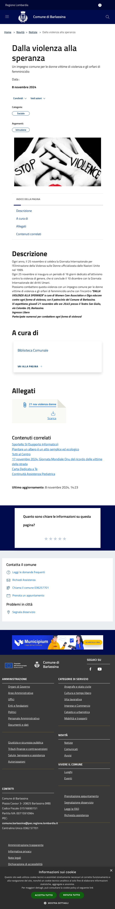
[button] (57, 903)
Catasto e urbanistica (77, 712)
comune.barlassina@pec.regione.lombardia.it (30, 823)
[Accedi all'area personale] (100, 5)
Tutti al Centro (21, 454)
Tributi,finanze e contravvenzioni (28, 749)
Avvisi (68, 755)
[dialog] (57, 888)
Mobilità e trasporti (75, 718)
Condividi (20, 98)
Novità (20, 32)
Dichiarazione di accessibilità (25, 864)
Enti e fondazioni (18, 705)
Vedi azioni (38, 98)
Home (7, 32)
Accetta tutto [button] (44, 895)
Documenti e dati (18, 725)
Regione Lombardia (16, 5)
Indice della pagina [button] (28, 199)
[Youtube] (99, 669)
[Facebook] (90, 669)
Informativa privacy (19, 851)
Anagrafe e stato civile (77, 686)
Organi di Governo (19, 686)
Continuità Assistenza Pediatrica (33, 474)
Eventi (68, 778)
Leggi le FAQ (71, 809)
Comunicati (71, 749)
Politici (12, 712)
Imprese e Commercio (77, 705)
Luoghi (68, 772)
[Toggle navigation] (7, 16)
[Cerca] (107, 17)
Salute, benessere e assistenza (26, 755)
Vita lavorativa (73, 699)
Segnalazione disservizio (78, 802)
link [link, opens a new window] (91, 887)
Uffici (11, 699)
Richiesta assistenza (76, 815)
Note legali (14, 858)
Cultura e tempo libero (77, 693)
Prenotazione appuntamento (81, 796)
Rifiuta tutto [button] (71, 894)
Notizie (33, 32)
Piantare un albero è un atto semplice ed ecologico (45, 449)
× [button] (111, 870)
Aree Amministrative (20, 693)
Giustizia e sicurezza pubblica (25, 742)
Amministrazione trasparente (25, 845)
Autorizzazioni (16, 761)
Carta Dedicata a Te (24, 469)
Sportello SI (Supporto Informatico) (35, 444)
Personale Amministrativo (23, 718)
